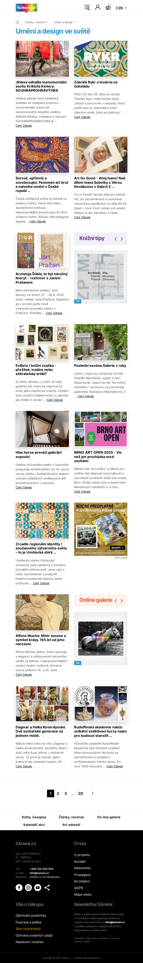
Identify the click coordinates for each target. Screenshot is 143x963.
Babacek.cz (95, 958)
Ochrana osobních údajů (34, 935)
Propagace (82, 875)
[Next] (92, 793)
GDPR (78, 888)
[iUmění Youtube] (38, 887)
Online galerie (95, 600)
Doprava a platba (28, 922)
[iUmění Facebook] (19, 887)
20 (80, 793)
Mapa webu (83, 894)
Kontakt (80, 861)
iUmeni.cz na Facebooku (45, 877)
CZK (120, 8)
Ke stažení (82, 881)
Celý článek (24, 125)
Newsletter (82, 868)
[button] (47, 887)
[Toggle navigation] (87, 7)
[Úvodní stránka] (26, 7)
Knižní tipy (91, 238)
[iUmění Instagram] (28, 887)
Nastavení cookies (30, 942)
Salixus (65, 958)
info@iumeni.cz (115, 922)
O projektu (82, 855)
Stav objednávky (28, 929)
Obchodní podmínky (31, 915)
